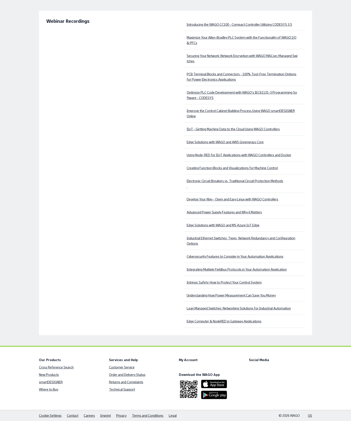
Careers (89, 415)
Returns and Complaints (126, 382)
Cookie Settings (50, 415)
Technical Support (122, 389)
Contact (72, 415)
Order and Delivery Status (127, 375)
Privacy (121, 415)
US (310, 415)
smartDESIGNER (51, 382)
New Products (49, 375)
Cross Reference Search (56, 367)
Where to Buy (48, 389)
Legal (173, 415)
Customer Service (122, 367)
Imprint (105, 415)
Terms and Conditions (147, 415)
